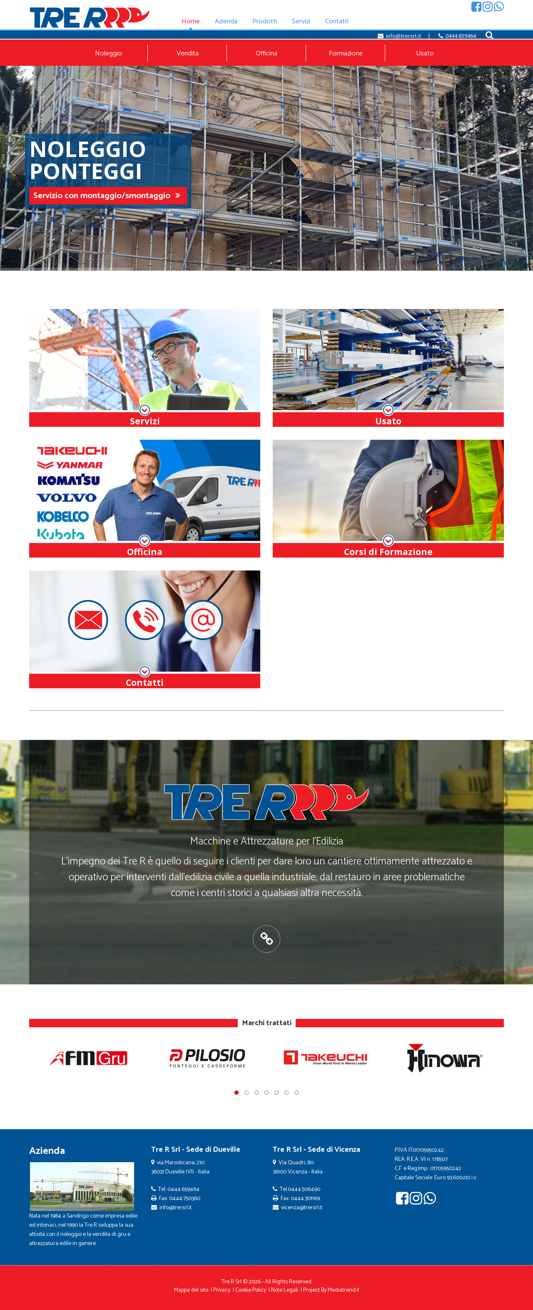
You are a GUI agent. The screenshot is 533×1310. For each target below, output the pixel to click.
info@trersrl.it (403, 36)
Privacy (221, 1290)
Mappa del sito (191, 1290)
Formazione (346, 53)
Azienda (47, 1151)
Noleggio (108, 53)
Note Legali (284, 1290)
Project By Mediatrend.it (331, 1290)
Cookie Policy (250, 1290)
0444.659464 (461, 36)
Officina (266, 53)
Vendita (188, 53)
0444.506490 (304, 1189)
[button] (237, 1092)
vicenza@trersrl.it (301, 1208)
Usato (425, 53)
